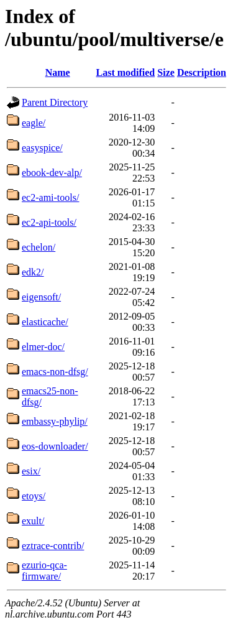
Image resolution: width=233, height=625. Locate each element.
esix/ (31, 471)
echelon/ (38, 247)
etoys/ (33, 496)
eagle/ (33, 123)
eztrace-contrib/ (53, 545)
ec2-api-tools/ (49, 222)
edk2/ (33, 272)
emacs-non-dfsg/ (55, 371)
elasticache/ (45, 322)
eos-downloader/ (55, 446)
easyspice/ (42, 147)
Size (166, 72)
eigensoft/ (41, 297)
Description (201, 72)
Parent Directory (55, 102)
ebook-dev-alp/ (52, 172)
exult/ (33, 521)
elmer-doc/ (43, 346)
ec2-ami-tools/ (50, 197)
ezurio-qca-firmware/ (44, 570)
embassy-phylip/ (55, 421)
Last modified (125, 72)
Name (57, 72)
